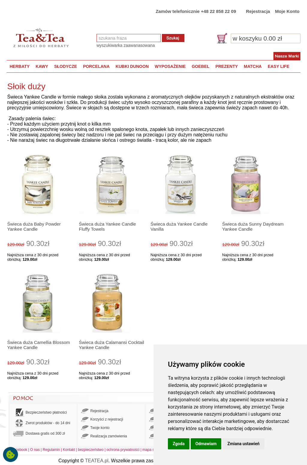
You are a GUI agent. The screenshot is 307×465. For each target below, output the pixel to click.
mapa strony (152, 450)
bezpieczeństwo (90, 450)
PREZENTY (227, 66)
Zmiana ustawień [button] (243, 443)
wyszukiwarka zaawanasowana (126, 45)
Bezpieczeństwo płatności (40, 412)
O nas (35, 450)
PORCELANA (96, 66)
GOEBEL (200, 66)
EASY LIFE (278, 66)
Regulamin (51, 450)
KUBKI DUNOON (132, 66)
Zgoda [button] (179, 443)
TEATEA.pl (97, 460)
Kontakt (69, 450)
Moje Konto (287, 11)
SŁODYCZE (65, 66)
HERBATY (20, 66)
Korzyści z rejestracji (102, 419)
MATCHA (253, 66)
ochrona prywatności (122, 450)
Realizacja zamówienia (104, 436)
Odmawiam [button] (206, 443)
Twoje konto (95, 428)
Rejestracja (258, 11)
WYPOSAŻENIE (170, 66)
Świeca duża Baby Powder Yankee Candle (34, 226)
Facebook (19, 450)
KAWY (42, 66)
